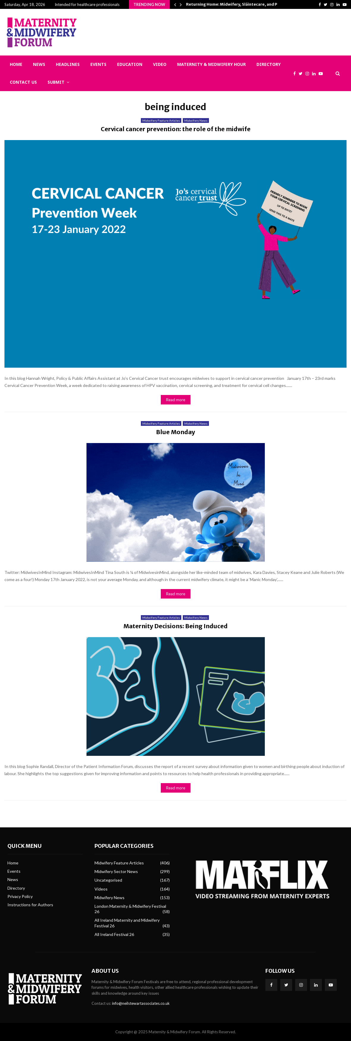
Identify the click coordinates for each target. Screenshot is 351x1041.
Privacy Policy (20, 896)
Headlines (68, 64)
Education (129, 64)
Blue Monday (175, 432)
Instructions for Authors (30, 904)
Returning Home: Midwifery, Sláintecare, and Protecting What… (248, 4)
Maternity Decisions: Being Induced (175, 626)
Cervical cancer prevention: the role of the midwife (176, 129)
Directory (268, 64)
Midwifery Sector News (116, 871)
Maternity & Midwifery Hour (211, 64)
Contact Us (23, 82)
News (39, 64)
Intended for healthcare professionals (87, 4)
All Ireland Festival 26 (114, 934)
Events (98, 64)
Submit (56, 82)
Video (159, 64)
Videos (101, 888)
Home (16, 64)
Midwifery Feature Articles (161, 120)
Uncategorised (108, 880)
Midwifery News (195, 120)
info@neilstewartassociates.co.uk (141, 1003)
